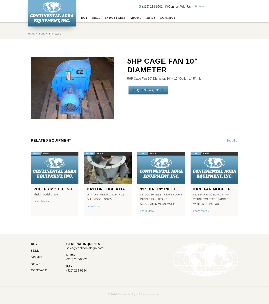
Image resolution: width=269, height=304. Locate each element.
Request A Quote (148, 90)
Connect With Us (178, 6)
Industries (115, 17)
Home (31, 33)
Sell (96, 17)
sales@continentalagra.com (84, 248)
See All (232, 140)
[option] (54, 182)
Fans (42, 33)
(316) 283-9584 (76, 270)
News (150, 17)
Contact (168, 17)
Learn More (41, 201)
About (135, 17)
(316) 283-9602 (151, 6)
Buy (84, 17)
